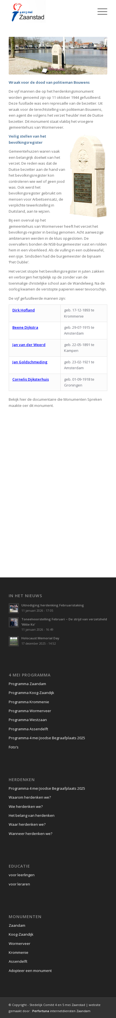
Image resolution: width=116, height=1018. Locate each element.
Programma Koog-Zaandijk (31, 692)
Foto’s (14, 747)
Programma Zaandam (27, 683)
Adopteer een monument (30, 970)
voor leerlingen (22, 874)
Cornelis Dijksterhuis (30, 379)
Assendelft (18, 961)
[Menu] (99, 11)
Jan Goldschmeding (29, 361)
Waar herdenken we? (27, 824)
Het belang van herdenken (31, 815)
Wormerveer (19, 943)
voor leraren (19, 884)
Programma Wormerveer (30, 710)
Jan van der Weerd (29, 344)
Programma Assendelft (28, 728)
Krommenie (18, 952)
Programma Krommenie (29, 701)
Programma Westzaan (28, 719)
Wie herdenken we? (26, 806)
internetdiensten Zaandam (61, 1011)
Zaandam (17, 925)
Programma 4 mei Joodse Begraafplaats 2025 (47, 737)
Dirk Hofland (23, 310)
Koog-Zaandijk (21, 934)
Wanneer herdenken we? (30, 833)
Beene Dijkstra (25, 327)
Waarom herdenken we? (30, 797)
